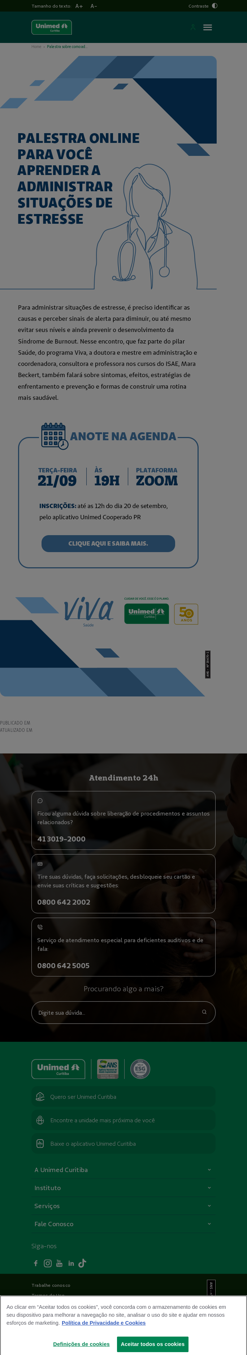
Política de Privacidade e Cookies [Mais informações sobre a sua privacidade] (104, 1332)
